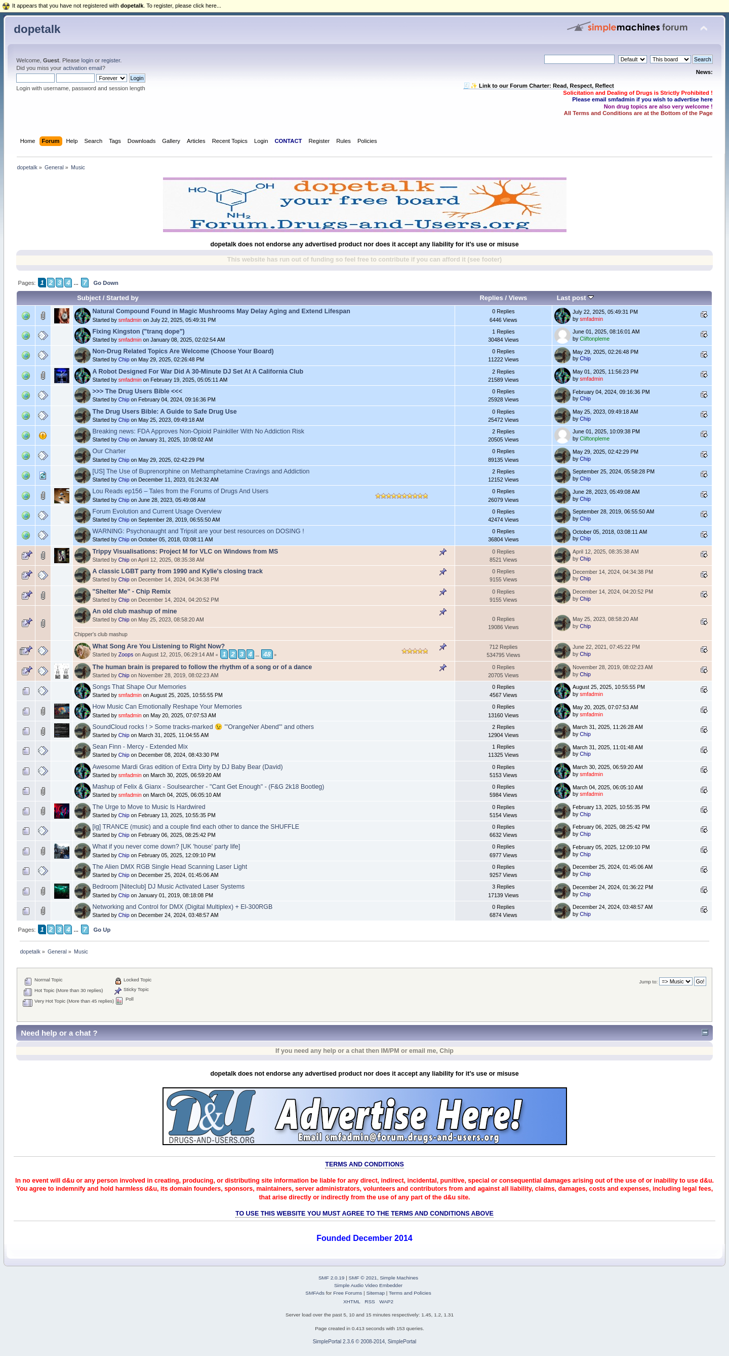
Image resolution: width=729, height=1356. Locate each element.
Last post (575, 298)
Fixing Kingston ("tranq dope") (139, 331)
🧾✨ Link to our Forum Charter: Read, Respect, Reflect (538, 86)
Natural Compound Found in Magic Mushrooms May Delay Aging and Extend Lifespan (221, 311)
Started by (122, 298)
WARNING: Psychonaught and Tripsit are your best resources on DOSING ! (198, 531)
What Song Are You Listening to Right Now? (159, 646)
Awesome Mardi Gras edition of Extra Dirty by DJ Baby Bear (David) (188, 767)
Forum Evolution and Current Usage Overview (157, 511)
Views (518, 298)
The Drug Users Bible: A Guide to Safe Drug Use (165, 411)
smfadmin (130, 320)
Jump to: (648, 981)
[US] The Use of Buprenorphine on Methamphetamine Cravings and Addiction (201, 471)
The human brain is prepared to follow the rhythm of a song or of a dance (202, 667)
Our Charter (109, 451)
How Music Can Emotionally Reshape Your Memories (167, 706)
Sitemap (375, 1293)
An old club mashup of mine (135, 611)
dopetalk (37, 29)
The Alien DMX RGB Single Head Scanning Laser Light (170, 866)
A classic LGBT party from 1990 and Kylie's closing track (178, 571)
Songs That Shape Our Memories (140, 686)
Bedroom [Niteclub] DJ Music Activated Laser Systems (169, 886)
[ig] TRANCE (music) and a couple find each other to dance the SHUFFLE (196, 826)
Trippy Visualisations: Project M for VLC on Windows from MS (185, 551)
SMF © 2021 (363, 1277)
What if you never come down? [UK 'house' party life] (166, 846)
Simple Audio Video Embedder (368, 1285)
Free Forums (347, 1293)
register (110, 60)
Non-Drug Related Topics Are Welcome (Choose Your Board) (183, 351)
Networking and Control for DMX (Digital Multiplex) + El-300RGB (183, 906)
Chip (124, 359)
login (87, 60)
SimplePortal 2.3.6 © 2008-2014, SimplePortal (365, 1341)
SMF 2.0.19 (331, 1277)
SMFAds (315, 1293)
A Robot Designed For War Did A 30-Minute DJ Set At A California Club (198, 371)
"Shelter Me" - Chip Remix (132, 591)
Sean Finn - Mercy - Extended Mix (140, 746)
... (76, 283)
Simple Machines (399, 1277)
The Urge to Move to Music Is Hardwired (149, 807)
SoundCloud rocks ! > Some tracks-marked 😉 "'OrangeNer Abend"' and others (203, 726)
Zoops (125, 654)
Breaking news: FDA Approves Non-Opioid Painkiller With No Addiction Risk (199, 431)
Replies (491, 298)
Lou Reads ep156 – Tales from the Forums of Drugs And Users (181, 491)
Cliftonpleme (595, 339)
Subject (89, 298)
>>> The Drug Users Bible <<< (137, 391)
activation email (82, 68)
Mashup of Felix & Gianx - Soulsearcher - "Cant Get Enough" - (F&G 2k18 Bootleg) (209, 786)
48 (266, 654)
